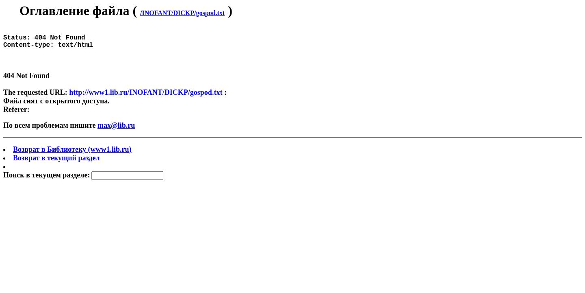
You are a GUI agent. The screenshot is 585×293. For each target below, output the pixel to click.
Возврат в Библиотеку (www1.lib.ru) (72, 157)
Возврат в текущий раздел (56, 166)
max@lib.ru (116, 133)
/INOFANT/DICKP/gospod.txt (182, 12)
